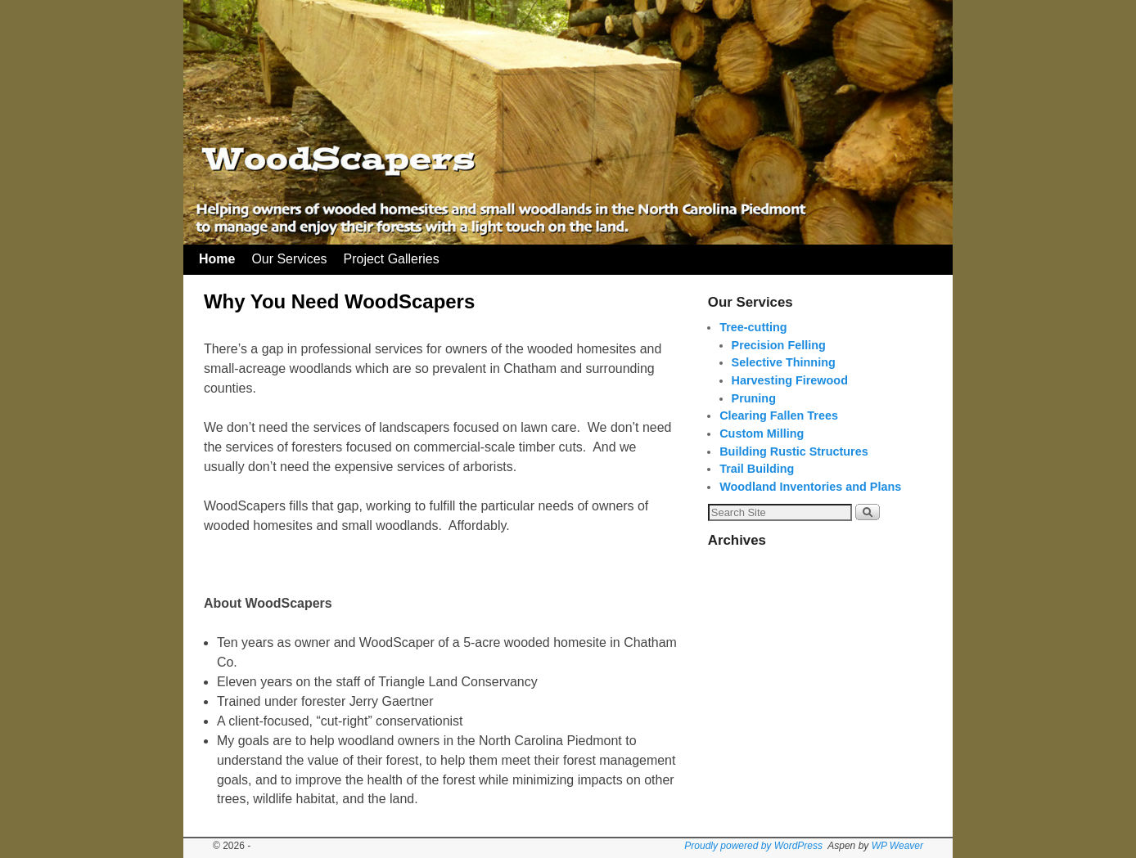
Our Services (289, 259)
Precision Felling (779, 345)
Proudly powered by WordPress (753, 845)
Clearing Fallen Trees (778, 415)
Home (217, 259)
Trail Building (756, 468)
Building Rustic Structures (793, 451)
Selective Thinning (784, 362)
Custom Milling (761, 433)
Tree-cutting (753, 327)
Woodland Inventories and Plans (810, 486)
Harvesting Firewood (790, 380)
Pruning (754, 398)
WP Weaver (897, 845)
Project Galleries (392, 259)
